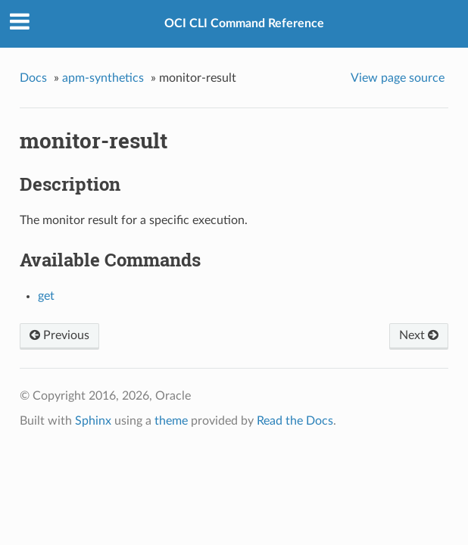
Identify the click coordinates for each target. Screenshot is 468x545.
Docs (33, 78)
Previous (59, 335)
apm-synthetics (103, 78)
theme (171, 421)
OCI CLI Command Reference (244, 23)
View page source (398, 78)
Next (418, 335)
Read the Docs (295, 421)
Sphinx (93, 421)
